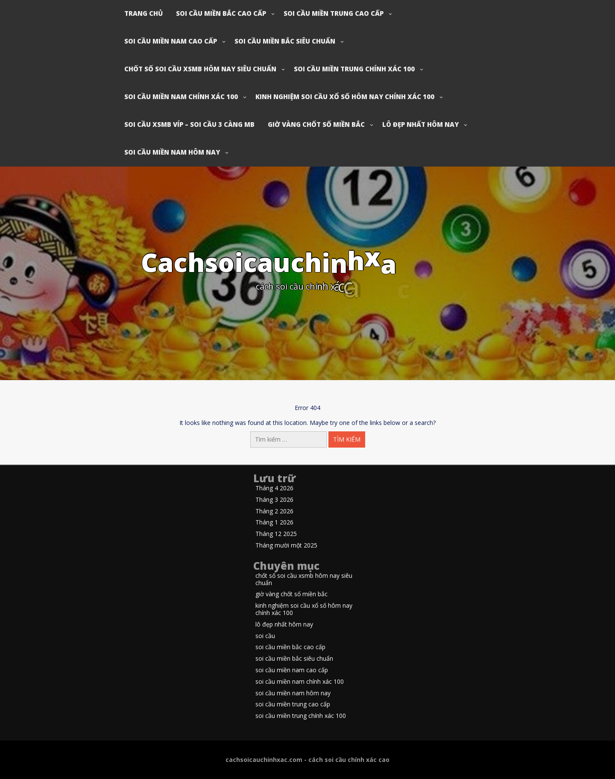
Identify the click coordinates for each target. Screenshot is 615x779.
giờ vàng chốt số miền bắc (316, 124)
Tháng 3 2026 (274, 500)
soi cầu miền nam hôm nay (172, 152)
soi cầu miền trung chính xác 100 (354, 68)
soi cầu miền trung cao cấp (334, 13)
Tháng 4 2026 (274, 488)
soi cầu (265, 636)
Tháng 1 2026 (274, 522)
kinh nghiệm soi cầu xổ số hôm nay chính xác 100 (344, 96)
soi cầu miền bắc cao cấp (221, 13)
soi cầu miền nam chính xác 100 (181, 96)
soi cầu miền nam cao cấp (170, 41)
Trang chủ (143, 13)
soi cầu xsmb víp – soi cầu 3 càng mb (189, 124)
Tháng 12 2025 (276, 534)
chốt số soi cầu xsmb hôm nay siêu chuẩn (200, 68)
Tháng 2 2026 (274, 511)
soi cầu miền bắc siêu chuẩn (284, 41)
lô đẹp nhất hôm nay (420, 124)
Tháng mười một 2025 (286, 545)
